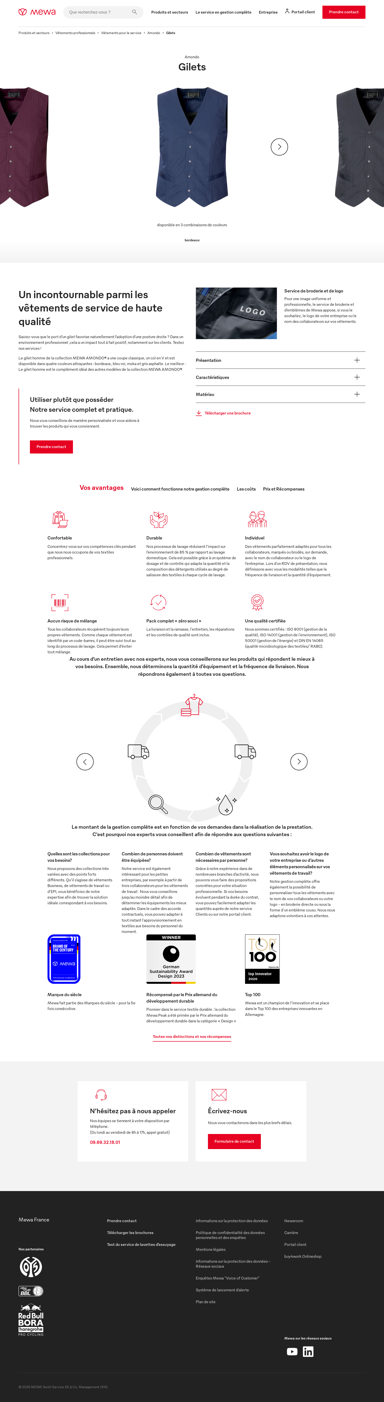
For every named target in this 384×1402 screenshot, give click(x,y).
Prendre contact (344, 11)
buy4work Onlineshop (302, 1256)
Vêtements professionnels (75, 33)
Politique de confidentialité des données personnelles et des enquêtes (230, 1235)
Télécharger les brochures (130, 1232)
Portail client (295, 1244)
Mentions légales (211, 1249)
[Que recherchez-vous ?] (103, 12)
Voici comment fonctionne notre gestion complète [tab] (180, 489)
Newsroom (293, 1220)
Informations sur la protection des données (232, 1220)
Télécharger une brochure (222, 413)
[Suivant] (279, 147)
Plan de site (206, 1301)
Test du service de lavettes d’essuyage (141, 1244)
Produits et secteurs (34, 33)
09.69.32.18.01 (105, 1142)
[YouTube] (292, 1352)
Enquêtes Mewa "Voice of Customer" (227, 1278)
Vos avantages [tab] (102, 487)
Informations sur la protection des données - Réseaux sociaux (233, 1264)
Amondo (153, 33)
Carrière (291, 1232)
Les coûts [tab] (246, 489)
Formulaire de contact (234, 1141)
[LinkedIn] (308, 1352)
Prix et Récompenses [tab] (283, 489)
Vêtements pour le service (121, 33)
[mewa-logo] (37, 12)
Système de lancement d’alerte (222, 1289)
